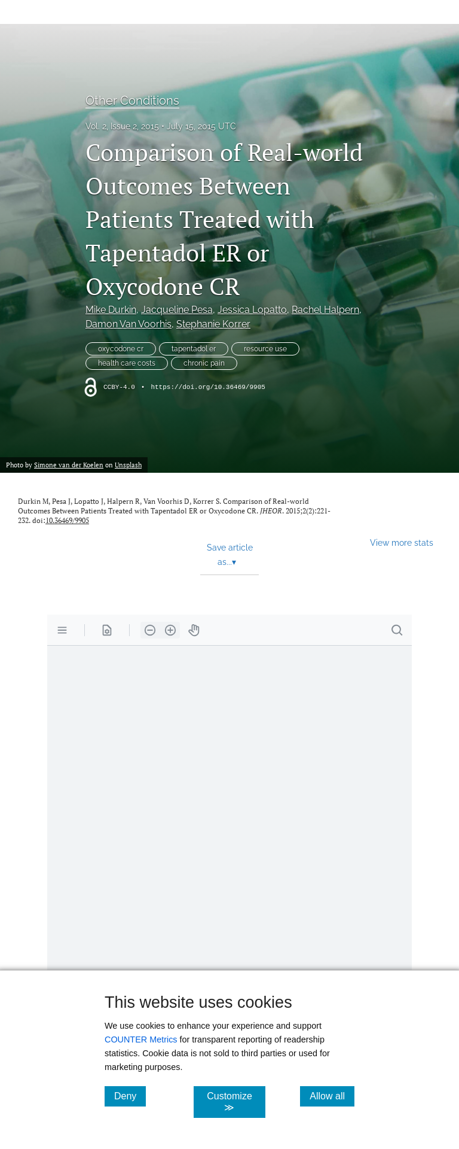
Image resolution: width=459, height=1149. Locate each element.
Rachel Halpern (325, 309)
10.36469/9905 (67, 520)
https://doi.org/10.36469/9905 (208, 387)
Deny (130, 1095)
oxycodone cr (120, 349)
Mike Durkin (110, 309)
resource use (265, 349)
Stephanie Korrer (213, 324)
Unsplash (128, 464)
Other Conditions (132, 100)
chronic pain (204, 363)
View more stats (401, 542)
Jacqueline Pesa (177, 309)
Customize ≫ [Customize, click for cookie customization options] (236, 1101)
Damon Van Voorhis (128, 324)
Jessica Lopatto (252, 309)
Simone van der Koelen (68, 464)
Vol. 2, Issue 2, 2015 (122, 126)
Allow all (332, 1095)
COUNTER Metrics (141, 1039)
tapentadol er (194, 349)
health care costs (126, 363)
